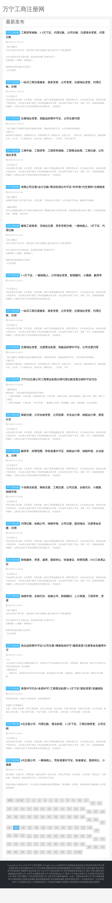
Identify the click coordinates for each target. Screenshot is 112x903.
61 (29, 856)
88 (9, 872)
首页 (10, 820)
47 (30, 847)
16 (23, 829)
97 (69, 872)
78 (43, 864)
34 (43, 837)
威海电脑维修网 (43, 895)
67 (69, 856)
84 (83, 864)
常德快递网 (16, 895)
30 (16, 837)
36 (56, 837)
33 (36, 837)
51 (57, 847)
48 (37, 847)
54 (77, 847)
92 (36, 872)
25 (83, 829)
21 (56, 829)
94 (49, 872)
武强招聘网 (84, 897)
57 (97, 850)
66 (63, 856)
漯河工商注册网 (93, 889)
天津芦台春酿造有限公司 (37, 891)
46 (23, 847)
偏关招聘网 (95, 897)
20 (49, 829)
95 (56, 872)
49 (43, 847)
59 (16, 855)
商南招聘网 (70, 895)
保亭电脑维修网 (57, 895)
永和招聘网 (73, 897)
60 (23, 855)
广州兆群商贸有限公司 (37, 893)
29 (9, 837)
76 (29, 864)
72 (103, 859)
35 (49, 837)
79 (49, 864)
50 (50, 847)
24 (76, 829)
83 (76, 864)
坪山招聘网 (76, 887)
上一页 (20, 820)
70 (89, 856)
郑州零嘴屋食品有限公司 (75, 889)
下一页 (78, 872)
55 (83, 847)
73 (9, 864)
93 (43, 872)
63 (43, 856)
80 (56, 864)
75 (23, 864)
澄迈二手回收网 (34, 897)
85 (89, 867)
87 (103, 867)
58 (9, 855)
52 (63, 847)
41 (89, 839)
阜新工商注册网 (19, 893)
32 (29, 837)
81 (63, 864)
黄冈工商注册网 (22, 887)
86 (96, 867)
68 (76, 856)
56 (90, 847)
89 (16, 872)
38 (69, 837)
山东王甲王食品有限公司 (52, 889)
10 (79, 820)
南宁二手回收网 (19, 897)
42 (96, 839)
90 (23, 872)
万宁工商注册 (13, 32)
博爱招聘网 (51, 887)
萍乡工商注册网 (88, 887)
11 (86, 820)
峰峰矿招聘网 (62, 897)
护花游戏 (88, 885)
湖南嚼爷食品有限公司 (30, 889)
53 (70, 847)
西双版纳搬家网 (63, 887)
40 (83, 837)
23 (69, 829)
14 (9, 829)
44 (9, 847)
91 (29, 872)
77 (36, 864)
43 (103, 842)
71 (96, 859)
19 (43, 829)
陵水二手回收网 (97, 895)
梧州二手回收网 (49, 897)
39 (76, 837)
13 (99, 823)
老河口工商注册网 (37, 887)
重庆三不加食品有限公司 (77, 891)
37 (63, 837)
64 (49, 856)
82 (69, 864)
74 (16, 864)
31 (23, 837)
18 (36, 829)
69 (83, 856)
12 (93, 823)
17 (29, 829)
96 (63, 872)
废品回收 (80, 885)
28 (103, 831)
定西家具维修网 (28, 895)
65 (56, 856)
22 (63, 829)
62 (36, 856)
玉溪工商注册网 (54, 893)
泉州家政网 (15, 889)
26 (89, 831)
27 (96, 831)
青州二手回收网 (82, 895)
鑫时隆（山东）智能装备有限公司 (77, 893)
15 (16, 829)
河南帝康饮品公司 (57, 891)
